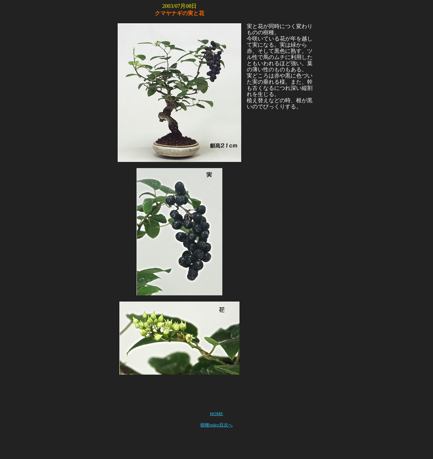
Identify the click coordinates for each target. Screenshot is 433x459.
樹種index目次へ (216, 424)
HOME (216, 413)
